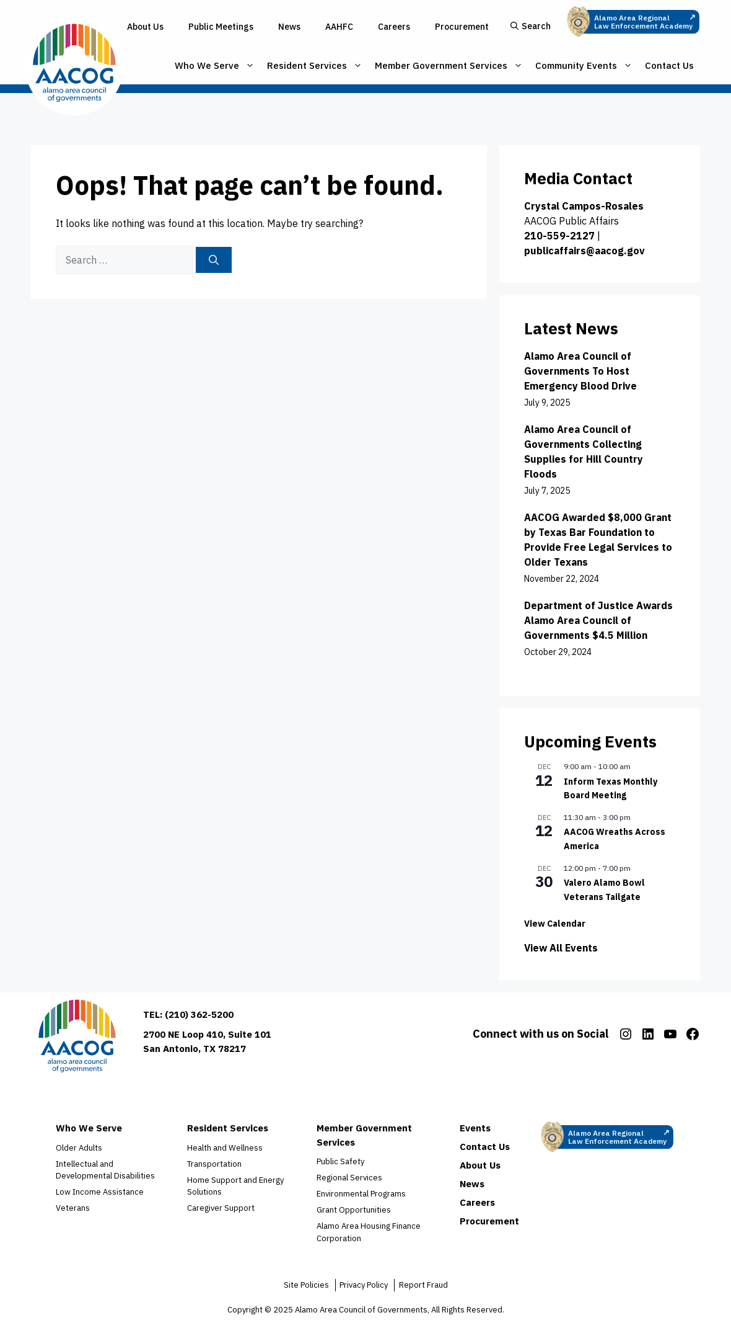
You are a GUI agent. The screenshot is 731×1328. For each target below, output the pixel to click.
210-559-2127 (559, 236)
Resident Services (314, 65)
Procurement (462, 26)
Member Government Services (449, 65)
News (289, 26)
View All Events (561, 948)
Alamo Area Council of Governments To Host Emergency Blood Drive (580, 371)
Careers (394, 26)
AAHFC (339, 26)
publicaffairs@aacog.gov (584, 250)
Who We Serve (215, 65)
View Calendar (554, 923)
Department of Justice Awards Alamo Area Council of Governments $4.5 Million (598, 620)
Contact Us (669, 65)
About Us (145, 26)
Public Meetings (220, 26)
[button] (530, 27)
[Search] (214, 260)
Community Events (584, 65)
